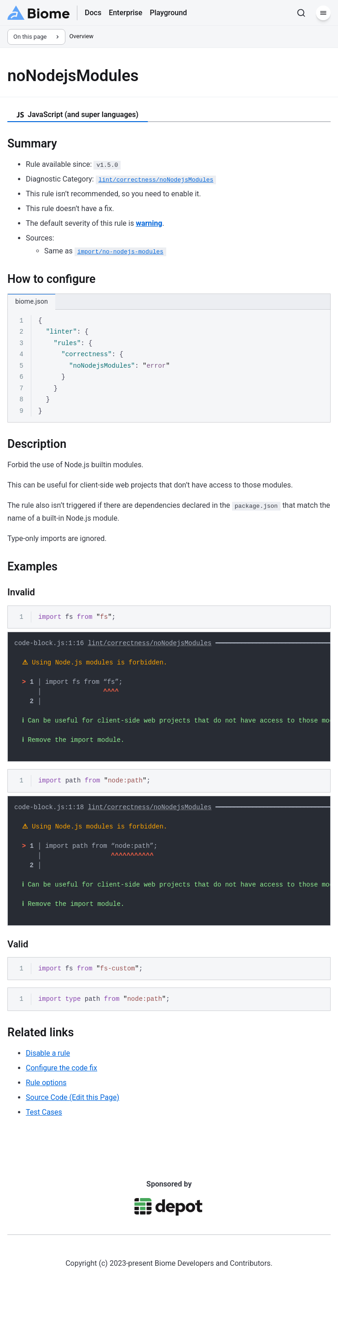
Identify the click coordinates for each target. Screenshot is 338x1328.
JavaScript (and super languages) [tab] (78, 114)
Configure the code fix (61, 1090)
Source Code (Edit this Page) (72, 1119)
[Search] (301, 13)
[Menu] (323, 13)
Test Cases (44, 1134)
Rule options (46, 1104)
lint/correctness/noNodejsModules (150, 644)
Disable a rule (48, 1075)
